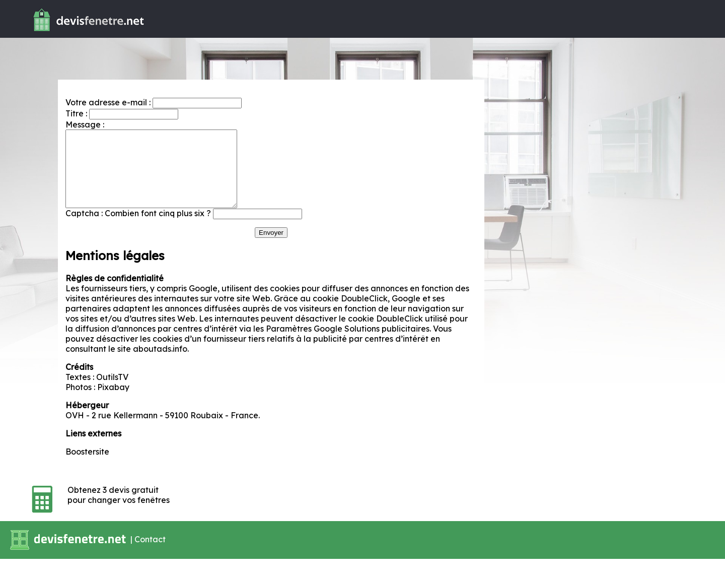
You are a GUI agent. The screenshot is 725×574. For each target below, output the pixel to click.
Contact (150, 554)
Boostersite (87, 467)
